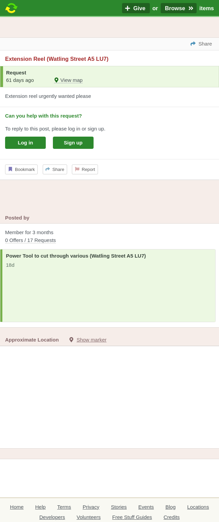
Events (146, 507)
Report (85, 169)
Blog (170, 507)
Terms (64, 507)
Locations (198, 507)
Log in (25, 142)
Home (17, 507)
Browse (178, 8)
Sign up (73, 142)
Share (54, 169)
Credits (172, 517)
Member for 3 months (109, 236)
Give (136, 8)
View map (68, 80)
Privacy (91, 507)
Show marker (91, 340)
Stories (119, 507)
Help (40, 507)
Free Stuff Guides (132, 517)
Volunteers (89, 517)
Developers (52, 517)
